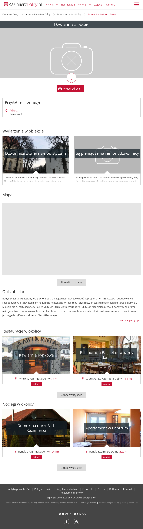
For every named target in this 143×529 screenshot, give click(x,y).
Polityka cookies (43, 489)
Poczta (101, 489)
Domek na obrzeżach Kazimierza (36, 428)
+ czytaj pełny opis (130, 320)
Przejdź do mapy (71, 282)
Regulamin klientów (72, 492)
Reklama (114, 489)
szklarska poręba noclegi (109, 502)
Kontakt (127, 489)
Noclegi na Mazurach (40, 502)
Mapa (7, 194)
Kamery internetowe (68, 502)
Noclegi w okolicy (18, 404)
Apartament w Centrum (106, 428)
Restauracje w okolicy (21, 331)
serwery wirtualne (88, 502)
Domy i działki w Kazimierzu (17, 502)
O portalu (87, 489)
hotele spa (133, 502)
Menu (136, 4)
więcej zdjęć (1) (70, 89)
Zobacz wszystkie (71, 395)
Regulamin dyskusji (67, 489)
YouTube (76, 521)
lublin (124, 502)
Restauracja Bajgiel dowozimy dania (106, 355)
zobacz (36, 384)
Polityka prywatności (18, 489)
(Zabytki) (83, 25)
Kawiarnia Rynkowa (36, 355)
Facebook (66, 521)
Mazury (54, 502)
